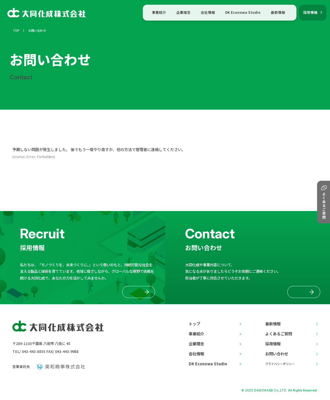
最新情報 (278, 12)
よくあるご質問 (278, 334)
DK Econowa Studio (243, 12)
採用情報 (273, 344)
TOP (16, 30)
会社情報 (208, 12)
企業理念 (183, 12)
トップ (194, 324)
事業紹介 (159, 12)
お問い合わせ (276, 354)
